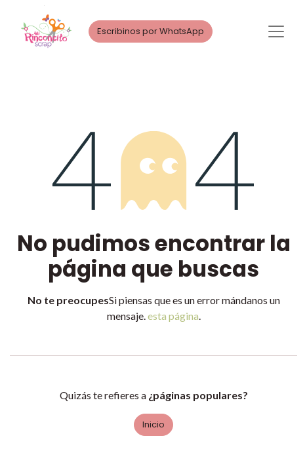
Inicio (153, 424)
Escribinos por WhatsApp (150, 31)
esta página (173, 315)
